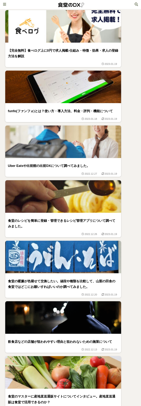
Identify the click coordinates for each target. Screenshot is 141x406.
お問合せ (104, 394)
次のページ (70, 365)
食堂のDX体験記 (36, 394)
